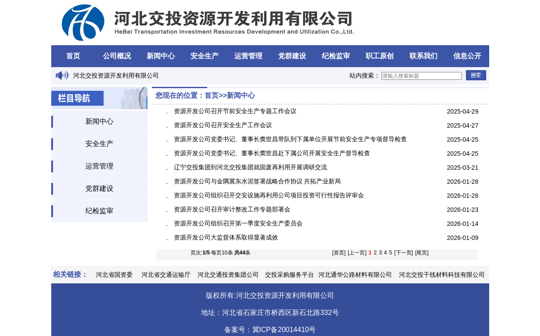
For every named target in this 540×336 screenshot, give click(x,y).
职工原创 (380, 56)
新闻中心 (161, 56)
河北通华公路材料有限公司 (355, 274)
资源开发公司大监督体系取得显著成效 (226, 237)
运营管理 (248, 56)
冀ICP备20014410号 (284, 329)
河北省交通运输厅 (166, 274)
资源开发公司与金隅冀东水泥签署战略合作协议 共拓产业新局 (257, 181)
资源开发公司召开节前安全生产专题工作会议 (235, 110)
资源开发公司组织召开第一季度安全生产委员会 (238, 223)
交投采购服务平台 (289, 274)
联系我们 (423, 56)
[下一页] (403, 253)
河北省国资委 (114, 274)
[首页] (339, 253)
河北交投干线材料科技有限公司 (442, 274)
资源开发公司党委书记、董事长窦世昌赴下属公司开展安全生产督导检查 (272, 153)
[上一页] (357, 253)
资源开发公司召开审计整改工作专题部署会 (232, 209)
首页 (73, 56)
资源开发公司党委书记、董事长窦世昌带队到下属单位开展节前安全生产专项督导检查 (290, 139)
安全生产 (205, 56)
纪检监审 (336, 56)
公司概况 (117, 56)
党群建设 (292, 56)
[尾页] (422, 253)
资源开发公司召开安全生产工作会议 (223, 125)
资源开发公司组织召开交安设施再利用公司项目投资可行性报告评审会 (269, 195)
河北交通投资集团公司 (228, 274)
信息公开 (467, 56)
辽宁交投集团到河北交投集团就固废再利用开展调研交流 (250, 167)
